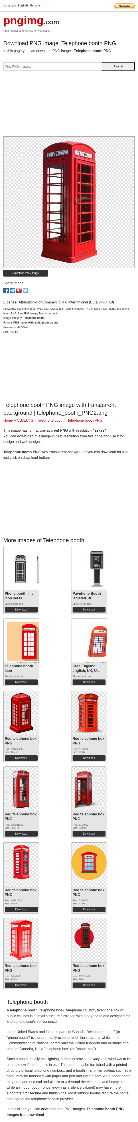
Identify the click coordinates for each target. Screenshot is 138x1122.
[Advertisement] (69, 105)
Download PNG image (25, 273)
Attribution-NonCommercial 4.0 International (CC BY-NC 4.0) (66, 302)
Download (21, 609)
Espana (35, 5)
